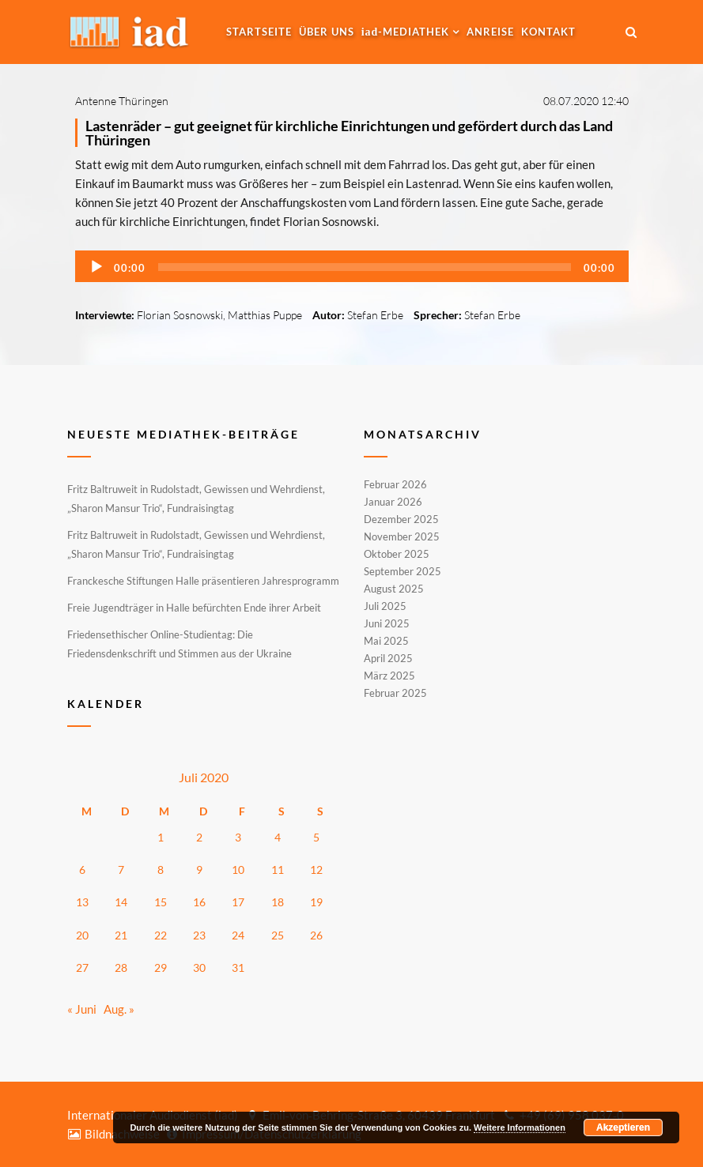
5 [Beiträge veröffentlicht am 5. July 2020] (316, 837)
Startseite (259, 31)
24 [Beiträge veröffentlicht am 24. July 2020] (238, 935)
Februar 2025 (395, 692)
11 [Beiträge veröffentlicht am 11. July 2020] (277, 869)
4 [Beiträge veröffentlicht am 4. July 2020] (277, 837)
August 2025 (394, 588)
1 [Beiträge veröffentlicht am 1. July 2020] (160, 837)
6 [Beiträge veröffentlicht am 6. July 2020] (82, 869)
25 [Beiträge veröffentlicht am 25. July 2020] (277, 935)
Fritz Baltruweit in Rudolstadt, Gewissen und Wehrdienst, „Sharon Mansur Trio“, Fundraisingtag (196, 498)
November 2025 (402, 536)
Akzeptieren (623, 1127)
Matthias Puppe (265, 315)
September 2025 (402, 571)
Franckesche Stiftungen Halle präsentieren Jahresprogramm (203, 580)
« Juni (81, 1009)
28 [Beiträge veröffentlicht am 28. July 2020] (121, 967)
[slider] (364, 267)
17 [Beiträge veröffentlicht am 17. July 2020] (238, 902)
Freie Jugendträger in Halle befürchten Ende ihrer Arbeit (194, 607)
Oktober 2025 (396, 554)
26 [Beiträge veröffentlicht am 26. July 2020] (316, 935)
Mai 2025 (386, 640)
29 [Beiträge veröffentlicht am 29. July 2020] (160, 967)
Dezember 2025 (401, 519)
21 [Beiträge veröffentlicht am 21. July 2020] (121, 935)
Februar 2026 (395, 485)
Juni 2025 (387, 623)
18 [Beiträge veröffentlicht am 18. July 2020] (277, 902)
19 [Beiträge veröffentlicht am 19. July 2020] (316, 902)
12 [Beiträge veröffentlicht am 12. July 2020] (316, 869)
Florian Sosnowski (180, 315)
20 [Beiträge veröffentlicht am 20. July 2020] (82, 935)
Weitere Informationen (519, 1127)
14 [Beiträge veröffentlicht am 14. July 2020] (121, 902)
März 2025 (389, 675)
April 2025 (388, 658)
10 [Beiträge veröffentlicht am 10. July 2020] (238, 869)
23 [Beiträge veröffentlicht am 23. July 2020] (199, 935)
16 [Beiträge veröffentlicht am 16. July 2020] (199, 902)
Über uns (326, 31)
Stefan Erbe (375, 315)
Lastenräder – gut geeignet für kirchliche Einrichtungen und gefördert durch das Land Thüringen (349, 133)
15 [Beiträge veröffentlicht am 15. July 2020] (160, 902)
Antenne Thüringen (121, 100)
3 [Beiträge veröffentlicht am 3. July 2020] (238, 837)
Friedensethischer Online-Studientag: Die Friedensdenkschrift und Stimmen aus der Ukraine (179, 644)
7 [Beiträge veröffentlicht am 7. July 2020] (121, 869)
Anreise (490, 31)
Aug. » (119, 1009)
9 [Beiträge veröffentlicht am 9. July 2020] (199, 869)
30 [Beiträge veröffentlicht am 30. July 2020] (199, 967)
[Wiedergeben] (96, 267)
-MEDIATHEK (405, 31)
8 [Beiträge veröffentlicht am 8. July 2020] (160, 869)
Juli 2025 (385, 606)
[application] (352, 266)
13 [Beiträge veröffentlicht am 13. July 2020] (82, 902)
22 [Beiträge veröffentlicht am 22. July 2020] (160, 935)
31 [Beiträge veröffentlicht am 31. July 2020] (238, 967)
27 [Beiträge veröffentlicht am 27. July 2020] (82, 967)
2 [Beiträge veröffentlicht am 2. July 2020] (199, 837)
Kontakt (548, 31)
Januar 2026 (393, 501)
